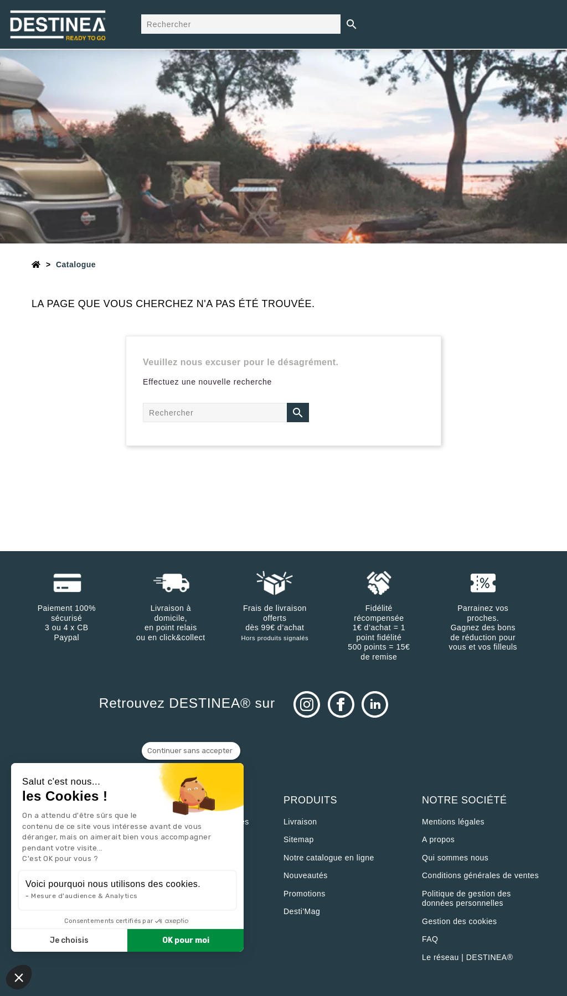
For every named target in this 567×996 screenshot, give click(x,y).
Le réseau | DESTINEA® (467, 957)
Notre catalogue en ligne (329, 857)
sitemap (299, 839)
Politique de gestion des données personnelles (466, 898)
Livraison (300, 821)
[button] (19, 977)
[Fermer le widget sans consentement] (191, 751)
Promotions (305, 893)
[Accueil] (36, 264)
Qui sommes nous (455, 857)
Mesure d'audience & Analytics (84, 896)
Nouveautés (306, 875)
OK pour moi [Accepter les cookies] (185, 940)
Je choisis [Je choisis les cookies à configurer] (69, 940)
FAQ (430, 939)
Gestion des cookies (459, 921)
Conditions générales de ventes (480, 875)
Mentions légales (453, 821)
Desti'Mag (302, 911)
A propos (438, 839)
